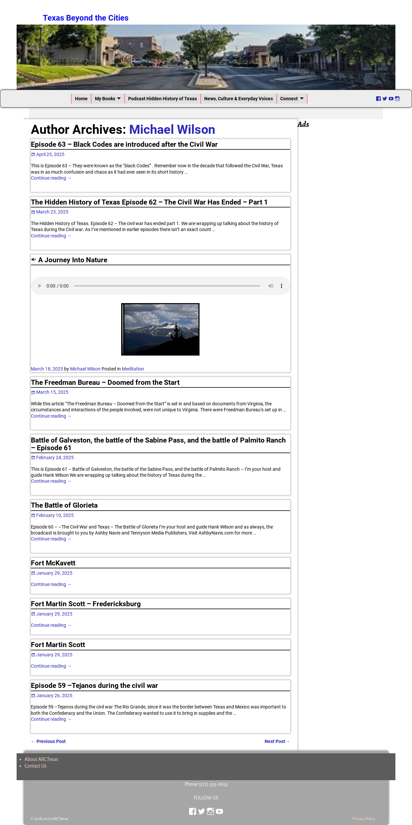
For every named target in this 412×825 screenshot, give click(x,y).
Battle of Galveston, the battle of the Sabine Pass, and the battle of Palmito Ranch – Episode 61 (158, 444)
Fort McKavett (53, 563)
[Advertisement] (343, 229)
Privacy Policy (364, 819)
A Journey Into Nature (72, 260)
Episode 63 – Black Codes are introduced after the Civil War (124, 144)
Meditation (133, 368)
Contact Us (35, 766)
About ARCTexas (41, 759)
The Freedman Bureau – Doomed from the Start (105, 382)
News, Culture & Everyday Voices (238, 98)
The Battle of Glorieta (64, 505)
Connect (289, 98)
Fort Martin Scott (58, 645)
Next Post (277, 741)
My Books (105, 98)
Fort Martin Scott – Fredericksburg (86, 604)
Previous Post (48, 741)
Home (81, 98)
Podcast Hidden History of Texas (162, 98)
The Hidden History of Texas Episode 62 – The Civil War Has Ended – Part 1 (149, 202)
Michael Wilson (172, 129)
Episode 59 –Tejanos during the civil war (94, 686)
